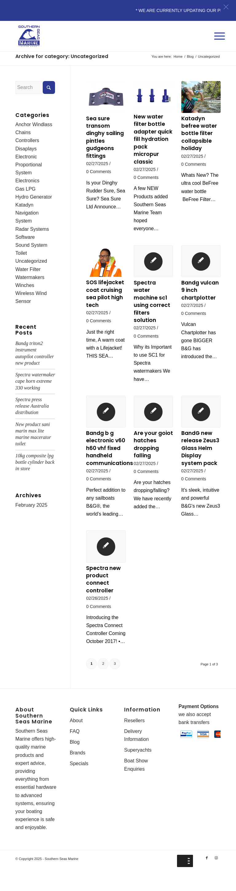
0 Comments (98, 172)
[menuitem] (217, 30)
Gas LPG (25, 189)
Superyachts (137, 768)
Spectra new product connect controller (103, 589)
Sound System (31, 246)
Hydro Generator (33, 197)
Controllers (27, 140)
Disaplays (26, 148)
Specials (79, 782)
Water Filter (28, 270)
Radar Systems (32, 229)
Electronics (27, 181)
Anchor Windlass (33, 124)
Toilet (21, 254)
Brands (77, 771)
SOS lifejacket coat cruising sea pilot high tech (105, 295)
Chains (23, 132)
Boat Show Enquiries (136, 783)
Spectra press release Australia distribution (32, 408)
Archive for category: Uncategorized (61, 56)
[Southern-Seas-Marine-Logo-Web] (28, 36)
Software (25, 238)
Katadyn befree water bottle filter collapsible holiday (199, 134)
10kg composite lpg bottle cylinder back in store (34, 464)
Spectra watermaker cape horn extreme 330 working (35, 383)
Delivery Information (136, 753)
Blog (75, 760)
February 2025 (31, 507)
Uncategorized (31, 262)
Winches (24, 286)
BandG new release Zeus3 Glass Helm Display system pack (200, 450)
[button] (226, 7)
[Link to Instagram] (216, 877)
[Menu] (218, 30)
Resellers (134, 739)
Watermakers (30, 278)
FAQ (75, 749)
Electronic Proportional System (28, 165)
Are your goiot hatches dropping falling (153, 446)
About (76, 739)
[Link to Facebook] (206, 877)
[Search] (35, 87)
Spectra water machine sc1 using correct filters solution (152, 302)
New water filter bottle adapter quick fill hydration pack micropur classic (153, 139)
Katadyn (24, 205)
